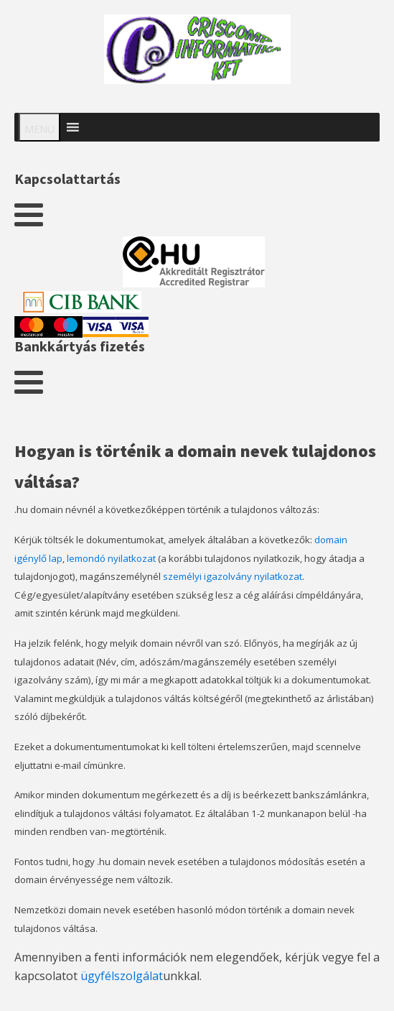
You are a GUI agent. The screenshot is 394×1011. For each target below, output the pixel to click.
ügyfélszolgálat (121, 976)
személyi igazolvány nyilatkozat (232, 576)
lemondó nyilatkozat (111, 558)
